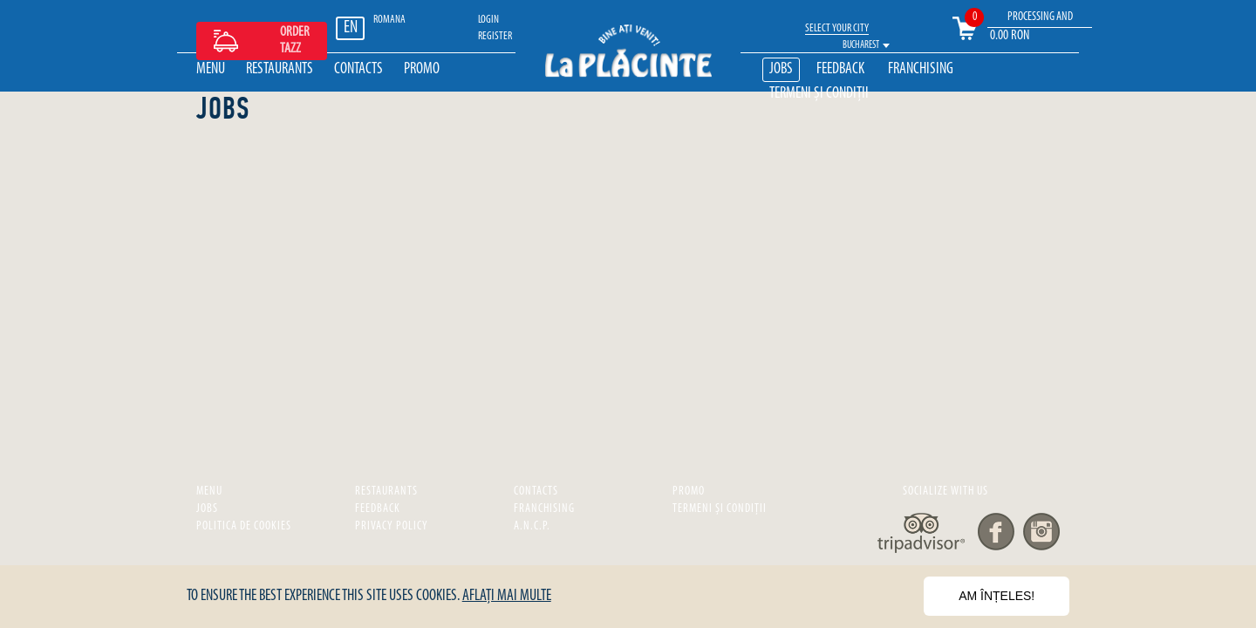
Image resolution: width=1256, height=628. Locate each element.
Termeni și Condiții (819, 93)
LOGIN (488, 19)
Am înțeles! (996, 596)
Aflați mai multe (506, 596)
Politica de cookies (243, 526)
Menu (210, 69)
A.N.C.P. (532, 526)
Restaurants (279, 69)
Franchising (920, 69)
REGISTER (495, 36)
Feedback (840, 69)
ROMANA (389, 19)
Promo (422, 69)
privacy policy (391, 526)
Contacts (358, 69)
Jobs (781, 69)
